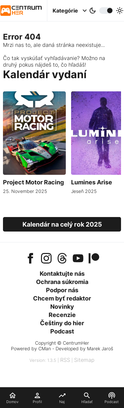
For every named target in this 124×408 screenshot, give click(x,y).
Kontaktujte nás (62, 273)
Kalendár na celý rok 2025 (62, 224)
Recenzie (62, 314)
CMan (44, 348)
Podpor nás (62, 290)
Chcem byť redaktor (62, 298)
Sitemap (84, 360)
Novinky (62, 306)
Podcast (62, 331)
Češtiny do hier (62, 323)
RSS (65, 360)
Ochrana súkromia (62, 281)
